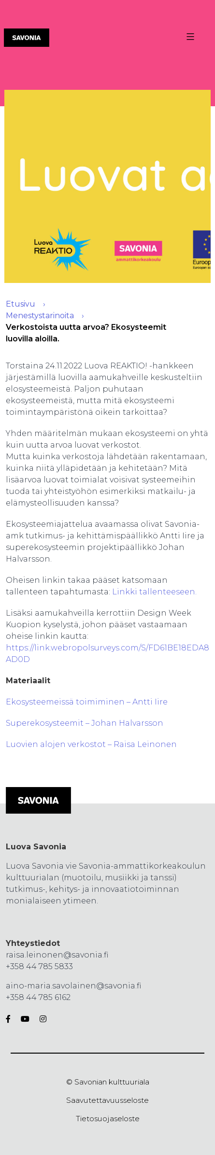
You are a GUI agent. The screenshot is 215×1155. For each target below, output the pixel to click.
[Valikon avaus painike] (189, 36)
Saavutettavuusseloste (107, 1100)
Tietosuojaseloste (108, 1118)
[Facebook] (10, 1019)
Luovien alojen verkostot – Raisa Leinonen (91, 744)
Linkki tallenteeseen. (154, 591)
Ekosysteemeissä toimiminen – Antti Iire (87, 701)
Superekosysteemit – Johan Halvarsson (84, 723)
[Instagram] (41, 1019)
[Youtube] (25, 1019)
